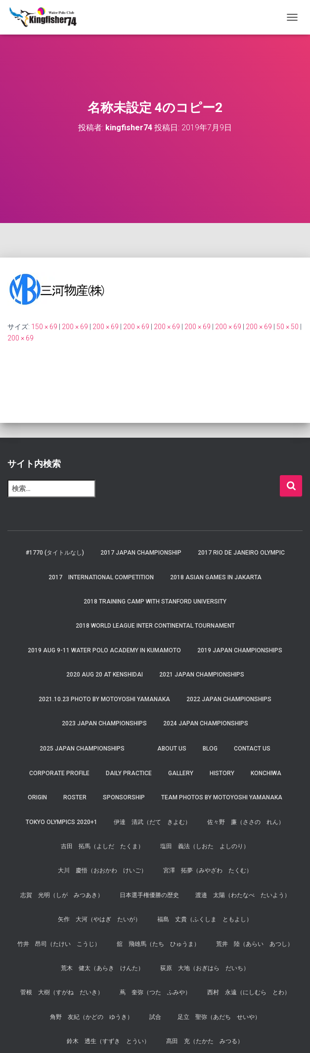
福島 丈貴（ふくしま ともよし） (204, 919)
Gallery (180, 773)
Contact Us (252, 748)
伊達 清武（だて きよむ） (152, 822)
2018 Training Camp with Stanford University (155, 601)
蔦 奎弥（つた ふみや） (155, 992)
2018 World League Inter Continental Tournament (155, 625)
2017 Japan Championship (140, 552)
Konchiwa (266, 773)
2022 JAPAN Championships (228, 699)
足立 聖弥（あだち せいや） (219, 1017)
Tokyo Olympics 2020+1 (61, 822)
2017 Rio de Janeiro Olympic (241, 552)
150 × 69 (44, 327)
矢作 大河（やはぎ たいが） (99, 919)
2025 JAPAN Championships (82, 748)
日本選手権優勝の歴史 (149, 895)
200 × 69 (75, 327)
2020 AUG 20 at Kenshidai (104, 674)
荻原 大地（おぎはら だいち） (204, 968)
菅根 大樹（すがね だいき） (61, 992)
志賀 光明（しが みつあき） (61, 895)
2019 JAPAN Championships (239, 650)
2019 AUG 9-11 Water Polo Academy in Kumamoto (104, 650)
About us (171, 748)
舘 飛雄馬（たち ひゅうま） (158, 943)
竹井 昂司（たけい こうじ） (58, 943)
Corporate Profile (59, 773)
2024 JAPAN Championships (205, 723)
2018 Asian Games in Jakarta (216, 577)
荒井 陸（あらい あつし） (254, 943)
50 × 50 (287, 327)
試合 (155, 1017)
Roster (75, 797)
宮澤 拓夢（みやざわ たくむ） (207, 870)
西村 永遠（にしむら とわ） (248, 992)
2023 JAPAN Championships (104, 723)
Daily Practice (129, 773)
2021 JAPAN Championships (201, 674)
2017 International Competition (101, 577)
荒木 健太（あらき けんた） (102, 968)
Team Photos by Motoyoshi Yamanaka (221, 797)
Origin (37, 797)
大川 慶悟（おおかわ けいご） (102, 870)
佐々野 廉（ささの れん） (245, 822)
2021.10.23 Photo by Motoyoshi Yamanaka (104, 699)
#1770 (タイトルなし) (55, 552)
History (222, 773)
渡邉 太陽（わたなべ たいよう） (242, 895)
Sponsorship (124, 797)
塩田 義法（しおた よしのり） (204, 846)
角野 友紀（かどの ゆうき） (91, 1017)
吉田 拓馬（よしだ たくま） (102, 846)
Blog (210, 748)
